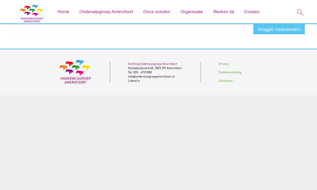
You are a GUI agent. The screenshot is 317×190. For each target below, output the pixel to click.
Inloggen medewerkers (279, 29)
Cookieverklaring (230, 72)
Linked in (134, 81)
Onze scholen (156, 11)
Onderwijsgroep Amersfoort (106, 11)
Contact (252, 11)
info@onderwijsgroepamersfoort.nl (151, 76)
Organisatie (191, 11)
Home (63, 11)
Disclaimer (226, 81)
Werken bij (223, 11)
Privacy (224, 64)
